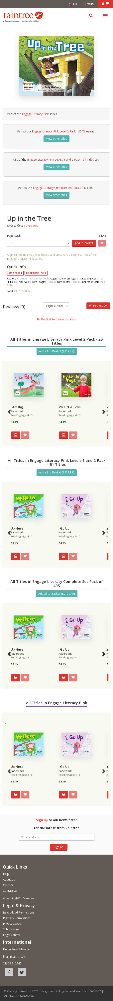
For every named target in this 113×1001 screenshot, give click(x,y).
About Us (9, 879)
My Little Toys (69, 407)
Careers (8, 885)
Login (89, 4)
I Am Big (17, 407)
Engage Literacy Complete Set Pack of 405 (60, 188)
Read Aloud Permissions (18, 912)
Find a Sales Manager (17, 949)
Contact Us (10, 891)
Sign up (58, 847)
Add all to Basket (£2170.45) (56, 593)
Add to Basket (84, 243)
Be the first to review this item (56, 319)
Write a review (98, 305)
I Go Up (63, 528)
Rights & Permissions (17, 918)
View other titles (56, 138)
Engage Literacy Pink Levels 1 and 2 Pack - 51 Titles (60, 159)
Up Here (17, 528)
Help (6, 874)
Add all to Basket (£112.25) (56, 351)
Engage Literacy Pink (35, 114)
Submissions (11, 929)
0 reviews (32, 226)
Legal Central (11, 935)
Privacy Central (12, 923)
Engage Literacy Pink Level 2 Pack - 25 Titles (60, 131)
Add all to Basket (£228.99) (56, 472)
